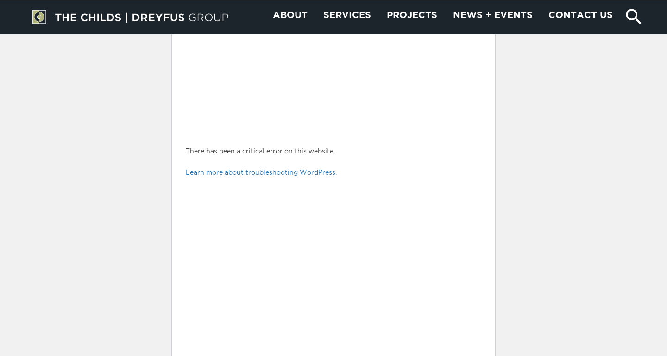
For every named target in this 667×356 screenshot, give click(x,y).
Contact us (580, 34)
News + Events (493, 34)
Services (347, 34)
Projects (412, 34)
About (290, 34)
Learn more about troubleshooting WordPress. (261, 172)
